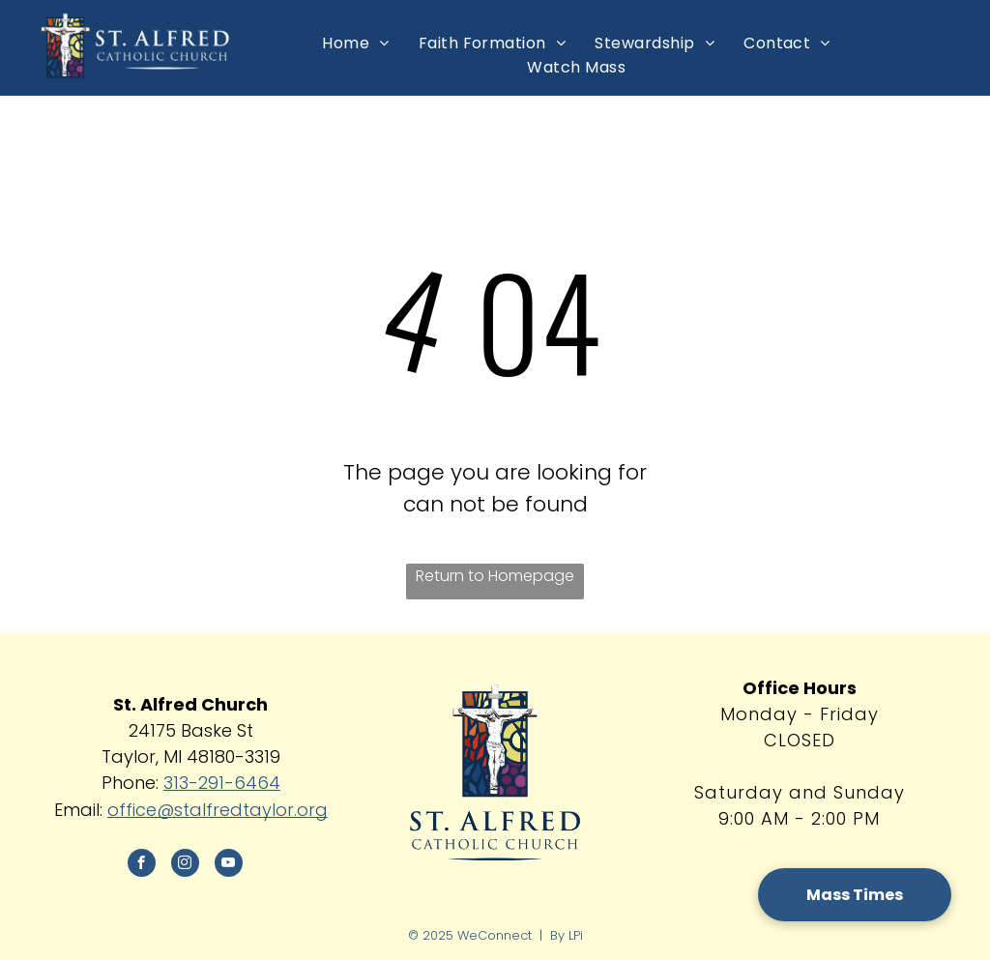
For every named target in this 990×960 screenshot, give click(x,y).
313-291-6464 (221, 783)
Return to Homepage (495, 576)
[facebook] (142, 865)
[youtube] (229, 865)
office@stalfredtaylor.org (217, 810)
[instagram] (185, 865)
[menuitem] (355, 43)
